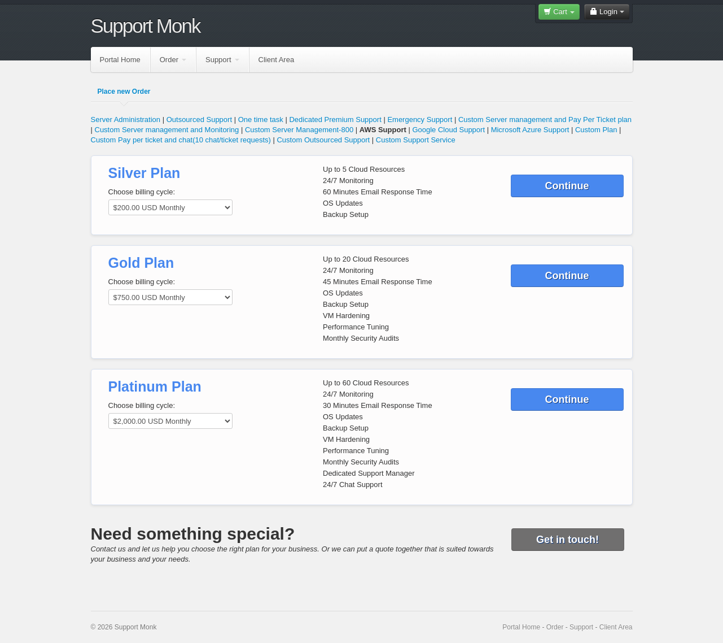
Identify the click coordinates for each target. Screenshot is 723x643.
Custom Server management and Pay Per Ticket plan (545, 119)
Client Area (276, 59)
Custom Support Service (415, 140)
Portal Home (120, 59)
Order (173, 59)
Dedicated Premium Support (335, 119)
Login (606, 11)
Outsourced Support (199, 119)
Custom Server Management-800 (299, 129)
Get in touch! (567, 539)
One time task (260, 119)
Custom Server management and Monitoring (167, 129)
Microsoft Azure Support (530, 129)
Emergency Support (419, 119)
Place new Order (124, 91)
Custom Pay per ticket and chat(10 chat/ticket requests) (181, 140)
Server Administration (126, 119)
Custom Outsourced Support (323, 140)
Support (222, 59)
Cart (559, 11)
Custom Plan (596, 129)
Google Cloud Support (448, 129)
